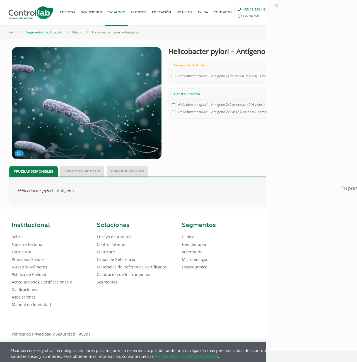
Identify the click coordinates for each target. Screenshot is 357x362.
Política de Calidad (29, 274)
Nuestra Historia (27, 244)
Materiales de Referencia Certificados (132, 267)
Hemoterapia (194, 244)
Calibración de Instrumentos (123, 274)
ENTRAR (332, 12)
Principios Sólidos (28, 259)
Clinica (188, 236)
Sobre (17, 236)
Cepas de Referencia (116, 259)
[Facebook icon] (309, 333)
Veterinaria (192, 252)
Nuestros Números (29, 267)
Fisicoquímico (194, 267)
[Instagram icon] (336, 333)
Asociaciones (24, 297)
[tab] (33, 171)
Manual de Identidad (31, 304)
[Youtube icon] (327, 333)
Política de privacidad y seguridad (186, 356)
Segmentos (107, 282)
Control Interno (127, 171)
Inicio (12, 32)
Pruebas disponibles (33, 171)
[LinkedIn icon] (318, 333)
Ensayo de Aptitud (82, 171)
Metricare (106, 252)
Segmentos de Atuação (44, 32)
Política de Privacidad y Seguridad (44, 334)
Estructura (21, 252)
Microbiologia (194, 259)
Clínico (77, 32)
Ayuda (85, 334)
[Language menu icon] (307, 12)
